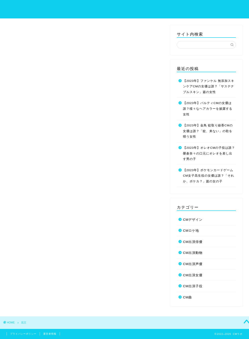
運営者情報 (49, 333)
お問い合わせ (230, 7)
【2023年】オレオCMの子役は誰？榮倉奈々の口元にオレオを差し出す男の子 (209, 153)
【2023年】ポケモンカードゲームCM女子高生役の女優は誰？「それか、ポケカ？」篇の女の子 (208, 176)
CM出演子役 (193, 286)
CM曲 (187, 297)
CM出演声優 (193, 264)
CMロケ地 (191, 230)
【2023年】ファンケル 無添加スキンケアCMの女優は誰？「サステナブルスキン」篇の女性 (208, 86)
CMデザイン (193, 219)
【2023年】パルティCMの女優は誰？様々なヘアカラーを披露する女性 (207, 108)
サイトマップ (161, 7)
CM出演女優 (193, 275)
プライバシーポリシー (196, 7)
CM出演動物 (193, 253)
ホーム (139, 7)
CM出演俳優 (193, 242)
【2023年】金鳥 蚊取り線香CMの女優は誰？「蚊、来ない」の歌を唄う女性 (208, 131)
